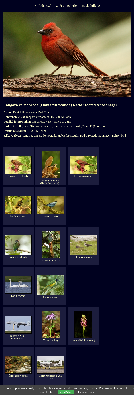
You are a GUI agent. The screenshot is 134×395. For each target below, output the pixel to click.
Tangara (27, 135)
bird (123, 135)
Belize (115, 135)
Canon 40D (39, 121)
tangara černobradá (44, 135)
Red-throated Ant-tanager (95, 135)
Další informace (87, 392)
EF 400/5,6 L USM (59, 121)
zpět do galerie (66, 5)
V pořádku (66, 392)
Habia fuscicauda (68, 135)
